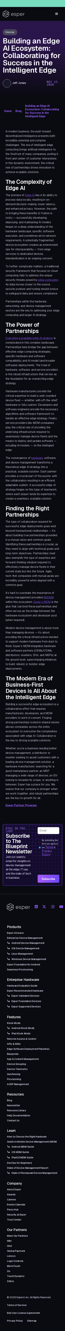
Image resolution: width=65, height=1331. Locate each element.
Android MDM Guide (22, 1146)
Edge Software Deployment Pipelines (28, 1048)
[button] (56, 14)
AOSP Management (18, 1084)
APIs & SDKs (14, 1043)
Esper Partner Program (21, 805)
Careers (11, 1199)
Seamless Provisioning (20, 969)
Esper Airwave (15, 932)
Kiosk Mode (13, 1023)
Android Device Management (27, 943)
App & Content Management (23, 1059)
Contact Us (13, 1120)
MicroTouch (13, 1266)
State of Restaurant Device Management (34, 1173)
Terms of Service (17, 1305)
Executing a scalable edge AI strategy (29, 338)
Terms (49, 847)
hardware (37, 458)
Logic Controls (15, 1261)
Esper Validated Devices (25, 995)
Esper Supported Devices (26, 1006)
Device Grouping (16, 1064)
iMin (9, 1240)
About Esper (14, 1189)
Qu (8, 1271)
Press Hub (12, 1209)
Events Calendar (16, 1204)
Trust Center (14, 1219)
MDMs (49, 597)
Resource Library (16, 1110)
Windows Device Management (28, 959)
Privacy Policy (47, 852)
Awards (11, 1194)
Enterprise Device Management (25, 937)
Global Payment (16, 1250)
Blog (18, 111)
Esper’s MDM (42, 602)
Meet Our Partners (17, 1235)
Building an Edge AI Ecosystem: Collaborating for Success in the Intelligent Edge (42, 111)
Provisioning (14, 1079)
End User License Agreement (23, 1312)
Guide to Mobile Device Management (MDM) (32, 1141)
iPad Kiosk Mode (21, 1033)
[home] (14, 14)
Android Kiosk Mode (22, 1028)
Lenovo (11, 1256)
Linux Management (22, 953)
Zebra (10, 1281)
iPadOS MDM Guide (22, 1157)
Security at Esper (16, 1214)
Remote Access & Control (21, 1038)
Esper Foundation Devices (26, 1001)
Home (8, 111)
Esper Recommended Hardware (25, 990)
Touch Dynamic (15, 1276)
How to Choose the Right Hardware (27, 1136)
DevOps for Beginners (19, 1162)
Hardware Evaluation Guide (22, 985)
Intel (9, 1245)
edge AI (29, 195)
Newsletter (13, 1105)
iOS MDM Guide (20, 1152)
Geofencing (13, 1074)
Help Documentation (18, 1115)
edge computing (48, 280)
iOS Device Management (25, 948)
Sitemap (32, 1320)
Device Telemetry (17, 1069)
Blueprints (13, 1054)
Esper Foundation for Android (23, 964)
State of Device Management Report (27, 1167)
